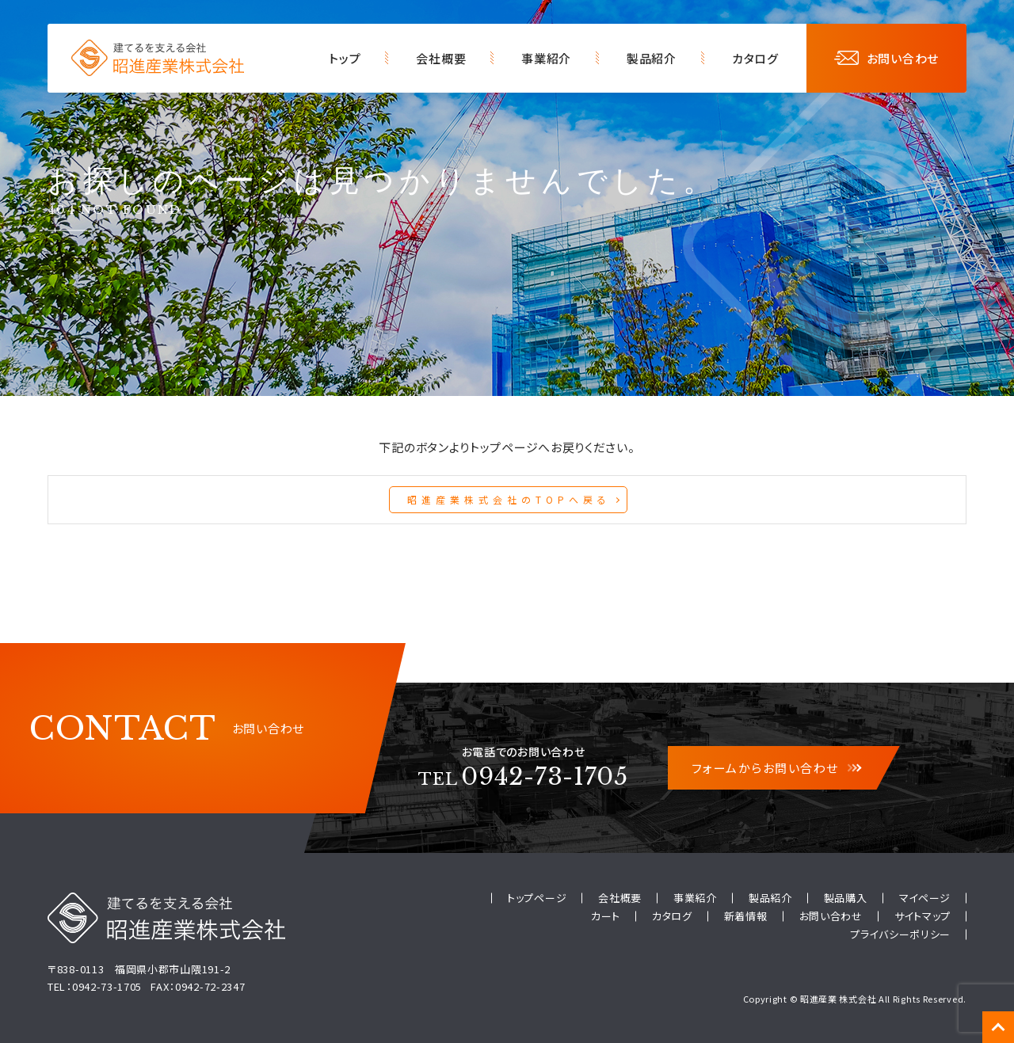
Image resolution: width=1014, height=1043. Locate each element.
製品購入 (845, 898)
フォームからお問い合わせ (776, 767)
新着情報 (746, 916)
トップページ (536, 898)
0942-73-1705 (523, 776)
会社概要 (441, 58)
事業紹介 (546, 58)
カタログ (755, 58)
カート (605, 916)
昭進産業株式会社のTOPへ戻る (509, 499)
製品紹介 (652, 58)
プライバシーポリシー (900, 934)
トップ (344, 58)
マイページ (925, 898)
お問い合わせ (886, 58)
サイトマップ (922, 916)
